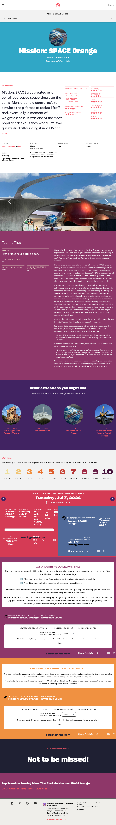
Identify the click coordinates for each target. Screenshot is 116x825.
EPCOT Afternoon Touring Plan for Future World (27, 788)
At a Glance (12, 19)
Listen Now (57, 820)
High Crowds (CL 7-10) (87, 628)
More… (5, 133)
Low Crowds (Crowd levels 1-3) (33, 628)
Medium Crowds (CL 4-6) (62, 628)
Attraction (55, 57)
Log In (111, 5)
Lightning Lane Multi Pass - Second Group (13, 160)
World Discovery (9, 146)
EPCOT (65, 57)
